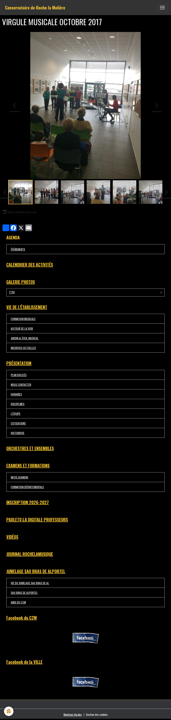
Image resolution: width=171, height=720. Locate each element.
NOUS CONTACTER (21, 384)
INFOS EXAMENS (19, 477)
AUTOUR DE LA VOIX (22, 328)
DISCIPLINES (17, 404)
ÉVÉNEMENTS (18, 249)
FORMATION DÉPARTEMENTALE (27, 487)
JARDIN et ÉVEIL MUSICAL (24, 338)
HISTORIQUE (17, 433)
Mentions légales (73, 714)
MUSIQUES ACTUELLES (23, 347)
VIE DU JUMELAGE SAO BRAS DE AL (30, 583)
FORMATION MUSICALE (23, 318)
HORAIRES (16, 394)
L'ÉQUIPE (15, 413)
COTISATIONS (18, 423)
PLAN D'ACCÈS (19, 375)
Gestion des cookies (97, 714)
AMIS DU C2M (18, 602)
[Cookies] (9, 711)
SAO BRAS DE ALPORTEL (24, 592)
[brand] (35, 7)
